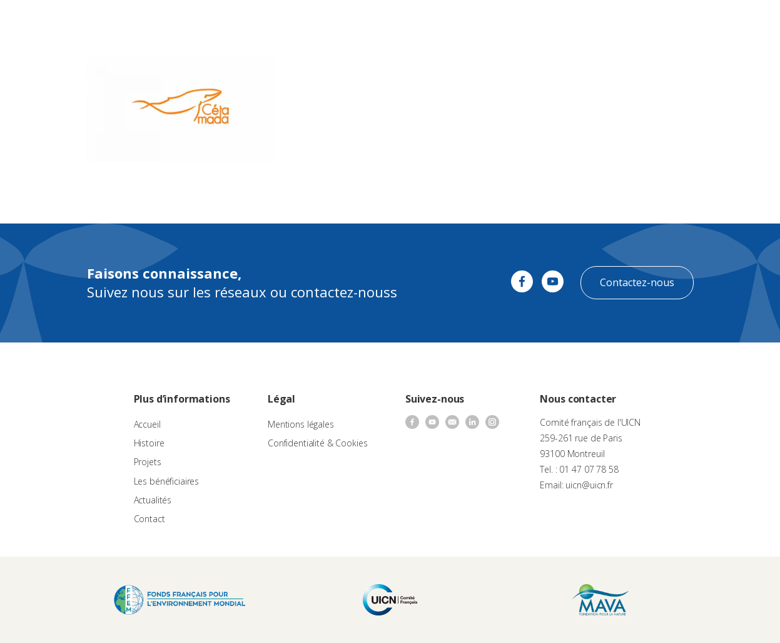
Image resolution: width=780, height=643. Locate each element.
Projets (147, 462)
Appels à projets (307, 22)
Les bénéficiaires (167, 481)
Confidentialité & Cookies (318, 443)
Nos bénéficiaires (441, 22)
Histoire (149, 443)
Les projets (373, 22)
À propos (246, 22)
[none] (743, 22)
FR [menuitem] (737, 22)
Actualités (506, 22)
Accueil (147, 424)
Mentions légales (301, 424)
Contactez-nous (637, 282)
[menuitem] (743, 22)
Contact (553, 22)
